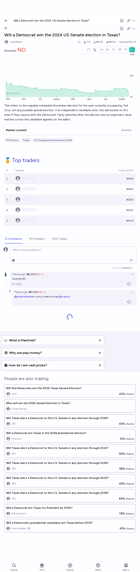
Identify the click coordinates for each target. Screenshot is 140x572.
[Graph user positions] (94, 50)
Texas (26, 140)
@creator (64, 296)
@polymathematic (25, 296)
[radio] (102, 49)
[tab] (13, 239)
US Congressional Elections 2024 (53, 140)
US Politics (12, 140)
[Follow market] (121, 28)
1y (42, 274)
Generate (126, 130)
